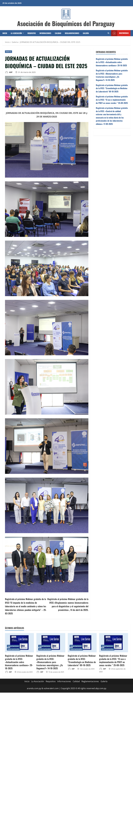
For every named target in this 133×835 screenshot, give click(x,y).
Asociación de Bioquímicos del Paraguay (66, 23)
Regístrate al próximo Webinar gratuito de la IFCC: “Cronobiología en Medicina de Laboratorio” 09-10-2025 (112, 88)
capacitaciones (13, 646)
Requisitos (32, 33)
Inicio (4, 33)
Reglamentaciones (72, 33)
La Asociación (16, 33)
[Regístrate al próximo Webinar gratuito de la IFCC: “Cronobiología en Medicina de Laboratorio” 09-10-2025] (82, 642)
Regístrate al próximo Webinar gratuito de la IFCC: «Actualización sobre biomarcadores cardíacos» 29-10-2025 (112, 62)
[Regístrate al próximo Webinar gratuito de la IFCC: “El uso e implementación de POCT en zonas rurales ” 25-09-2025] (113, 642)
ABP (8, 72)
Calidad (58, 33)
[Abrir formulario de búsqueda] (108, 33)
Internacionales (14, 649)
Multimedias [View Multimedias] (120, 33)
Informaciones (45, 33)
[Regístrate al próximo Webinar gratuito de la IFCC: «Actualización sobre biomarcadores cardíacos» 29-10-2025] (19, 642)
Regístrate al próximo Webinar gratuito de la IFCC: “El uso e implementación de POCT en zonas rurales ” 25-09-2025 (112, 99)
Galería (86, 33)
